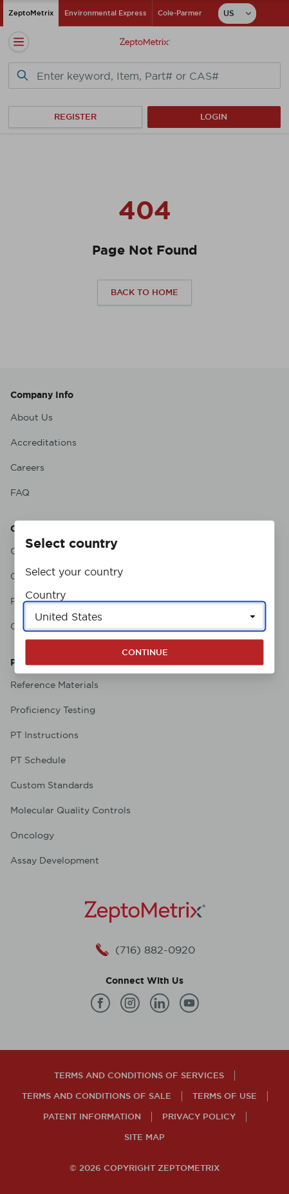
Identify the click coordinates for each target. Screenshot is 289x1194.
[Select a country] (144, 616)
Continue (145, 652)
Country (45, 594)
